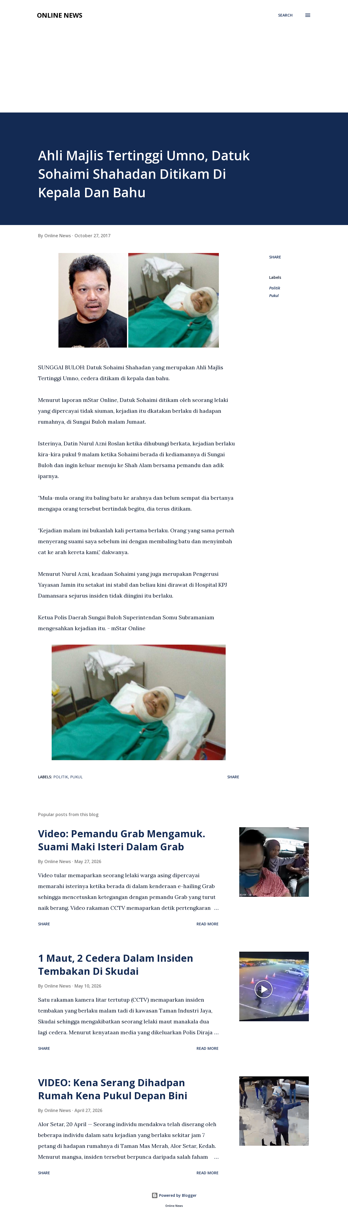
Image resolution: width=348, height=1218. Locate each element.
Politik (274, 288)
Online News (59, 15)
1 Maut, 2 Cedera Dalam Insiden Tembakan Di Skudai (115, 964)
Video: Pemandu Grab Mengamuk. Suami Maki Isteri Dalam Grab (121, 840)
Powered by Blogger (174, 1195)
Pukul (274, 295)
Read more (208, 923)
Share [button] (275, 257)
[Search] (285, 15)
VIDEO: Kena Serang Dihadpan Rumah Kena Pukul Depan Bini (112, 1089)
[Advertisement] (174, 72)
